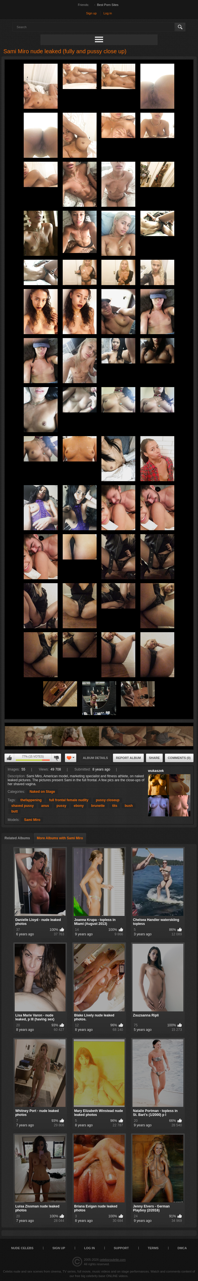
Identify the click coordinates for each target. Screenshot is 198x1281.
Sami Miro (32, 820)
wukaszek (156, 771)
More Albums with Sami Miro (60, 838)
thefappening (31, 800)
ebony (79, 806)
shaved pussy (22, 806)
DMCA (182, 1248)
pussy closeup (107, 800)
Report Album (128, 758)
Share (154, 758)
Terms (153, 1248)
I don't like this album (56, 758)
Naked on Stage (42, 792)
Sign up (91, 13)
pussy (61, 806)
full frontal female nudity (68, 800)
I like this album (9, 758)
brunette (98, 806)
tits (114, 806)
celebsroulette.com (113, 1259)
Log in (107, 13)
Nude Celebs (22, 1248)
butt (14, 811)
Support (121, 1248)
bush (129, 806)
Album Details (95, 758)
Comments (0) (179, 758)
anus (45, 806)
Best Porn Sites (108, 4)
